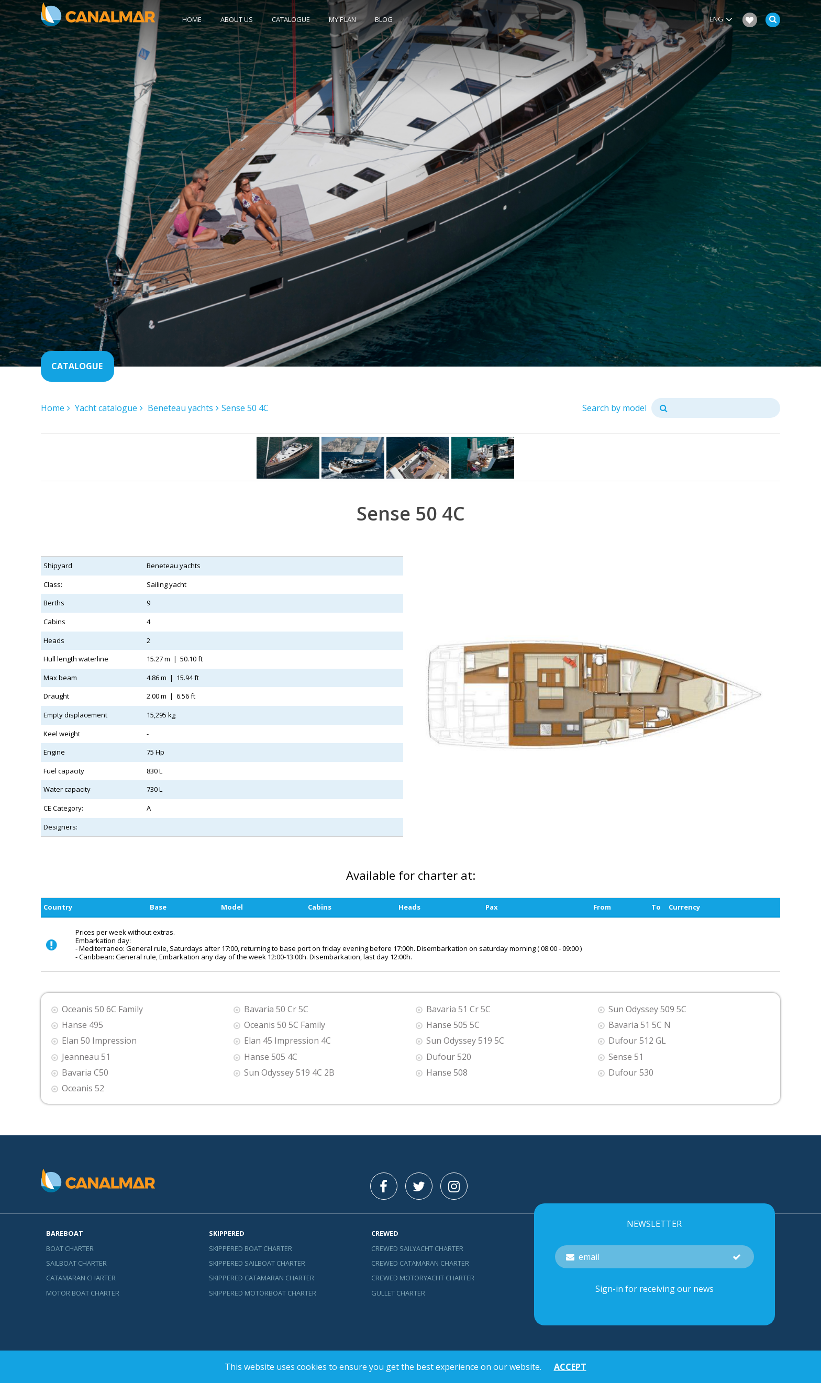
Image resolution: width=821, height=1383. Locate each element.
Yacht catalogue (106, 408)
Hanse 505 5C (453, 1025)
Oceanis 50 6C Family (102, 1009)
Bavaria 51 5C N (639, 1025)
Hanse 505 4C (270, 1057)
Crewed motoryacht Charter (422, 1277)
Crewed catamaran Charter (420, 1263)
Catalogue (291, 19)
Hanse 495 (82, 1025)
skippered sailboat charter (257, 1263)
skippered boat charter (250, 1248)
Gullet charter (398, 1293)
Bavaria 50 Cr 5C (276, 1009)
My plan (342, 19)
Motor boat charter (82, 1293)
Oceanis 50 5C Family (284, 1025)
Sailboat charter (76, 1263)
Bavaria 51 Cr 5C (458, 1009)
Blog (384, 19)
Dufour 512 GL (637, 1041)
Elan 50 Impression (99, 1041)
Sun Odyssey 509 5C (647, 1009)
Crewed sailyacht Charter (417, 1248)
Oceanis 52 (83, 1088)
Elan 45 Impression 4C (287, 1041)
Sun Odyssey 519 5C (465, 1041)
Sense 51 (626, 1057)
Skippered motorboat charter (262, 1293)
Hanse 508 (447, 1073)
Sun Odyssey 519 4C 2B (289, 1073)
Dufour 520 (448, 1057)
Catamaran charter (81, 1277)
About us (236, 19)
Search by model (614, 408)
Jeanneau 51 (86, 1057)
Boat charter (70, 1248)
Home (192, 19)
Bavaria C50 (85, 1073)
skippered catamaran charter (261, 1277)
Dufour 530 (630, 1073)
